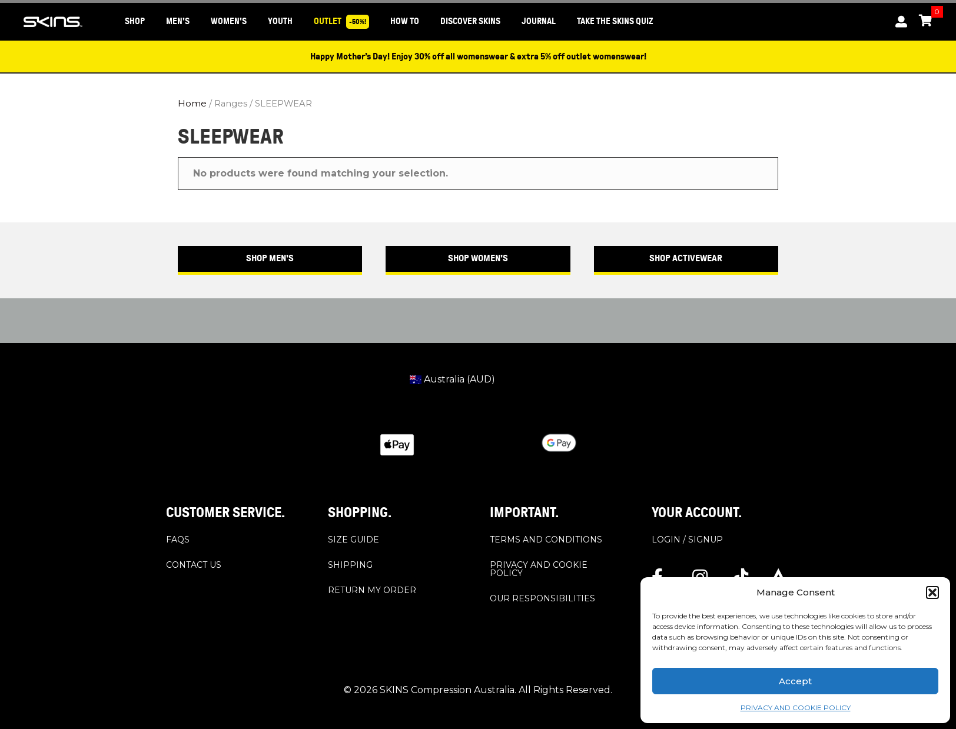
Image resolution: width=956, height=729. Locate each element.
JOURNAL (539, 21)
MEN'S (178, 21)
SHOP (135, 21)
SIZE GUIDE (353, 539)
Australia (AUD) (452, 379)
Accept (795, 681)
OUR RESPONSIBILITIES (542, 598)
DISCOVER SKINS (470, 21)
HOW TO (404, 21)
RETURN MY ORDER (372, 590)
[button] (932, 592)
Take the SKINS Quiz (615, 21)
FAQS (178, 539)
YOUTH (280, 21)
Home (192, 103)
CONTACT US (193, 565)
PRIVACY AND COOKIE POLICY (796, 707)
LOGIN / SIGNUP (687, 539)
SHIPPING (350, 565)
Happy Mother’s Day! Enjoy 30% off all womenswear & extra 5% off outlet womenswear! (478, 56)
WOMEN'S (229, 21)
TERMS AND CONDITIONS (546, 539)
